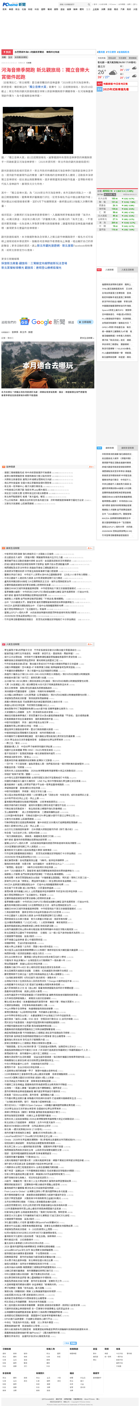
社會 (24, 9)
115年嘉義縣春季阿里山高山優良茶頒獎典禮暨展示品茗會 (32, 1209)
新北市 (23, 332)
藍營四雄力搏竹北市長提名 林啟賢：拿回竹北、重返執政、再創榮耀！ (39, 653)
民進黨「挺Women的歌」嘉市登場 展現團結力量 (29, 1095)
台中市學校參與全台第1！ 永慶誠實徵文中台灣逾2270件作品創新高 (37, 1015)
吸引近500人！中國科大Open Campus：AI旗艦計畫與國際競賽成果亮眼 (39, 1105)
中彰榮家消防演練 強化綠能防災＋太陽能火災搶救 (28, 554)
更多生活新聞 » (87, 338)
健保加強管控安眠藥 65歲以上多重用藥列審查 (27, 1115)
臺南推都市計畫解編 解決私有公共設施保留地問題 (28, 1188)
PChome (112, 4)
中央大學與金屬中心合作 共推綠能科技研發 (26, 1064)
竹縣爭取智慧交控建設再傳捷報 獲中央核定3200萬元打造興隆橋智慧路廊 (41, 822)
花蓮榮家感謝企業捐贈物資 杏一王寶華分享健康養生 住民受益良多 (37, 1309)
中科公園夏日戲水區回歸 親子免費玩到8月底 (27, 1274)
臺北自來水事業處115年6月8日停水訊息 (24, 1243)
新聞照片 (40, 1373)
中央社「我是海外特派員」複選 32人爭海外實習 (28, 1322)
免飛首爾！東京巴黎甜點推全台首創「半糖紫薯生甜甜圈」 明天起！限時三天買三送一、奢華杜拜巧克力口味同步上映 (61, 878)
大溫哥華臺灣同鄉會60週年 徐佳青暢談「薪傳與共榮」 (31, 1284)
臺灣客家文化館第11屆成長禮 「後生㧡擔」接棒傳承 (30, 1236)
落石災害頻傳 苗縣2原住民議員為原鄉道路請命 (28, 688)
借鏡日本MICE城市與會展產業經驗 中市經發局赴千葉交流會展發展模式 (40, 588)
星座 (62, 9)
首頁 (4, 9)
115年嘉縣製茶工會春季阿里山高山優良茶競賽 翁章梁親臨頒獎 (36, 1074)
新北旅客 (68, 245)
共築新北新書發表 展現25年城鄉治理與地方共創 (27, 479)
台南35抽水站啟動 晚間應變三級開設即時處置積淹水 (30, 1267)
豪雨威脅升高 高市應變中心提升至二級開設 (26, 1053)
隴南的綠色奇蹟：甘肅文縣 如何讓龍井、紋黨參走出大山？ (34, 864)
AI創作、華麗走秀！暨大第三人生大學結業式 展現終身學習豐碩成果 (37, 1181)
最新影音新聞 (127, 448)
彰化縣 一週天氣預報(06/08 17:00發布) (23, 1129)
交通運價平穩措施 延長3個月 (19, 936)
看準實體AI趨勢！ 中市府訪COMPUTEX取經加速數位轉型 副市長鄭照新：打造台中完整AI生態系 (51, 592)
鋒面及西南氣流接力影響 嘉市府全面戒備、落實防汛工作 (33, 1281)
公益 (82, 1384)
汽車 (122, 9)
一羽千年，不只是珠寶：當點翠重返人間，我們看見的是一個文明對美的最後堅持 (44, 764)
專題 (11, 9)
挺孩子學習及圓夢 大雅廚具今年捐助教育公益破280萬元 (32, 1198)
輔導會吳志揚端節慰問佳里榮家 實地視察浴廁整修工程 (31, 660)
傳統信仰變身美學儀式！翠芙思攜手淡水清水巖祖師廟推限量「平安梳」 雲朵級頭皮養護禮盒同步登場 (54, 715)
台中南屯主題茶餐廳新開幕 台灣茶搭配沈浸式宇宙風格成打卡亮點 (36, 778)
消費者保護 (67, 1399)
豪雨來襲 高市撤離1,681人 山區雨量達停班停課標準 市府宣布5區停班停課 (40, 891)
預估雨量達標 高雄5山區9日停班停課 (23, 964)
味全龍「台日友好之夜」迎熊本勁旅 (22, 833)
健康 (69, 9)
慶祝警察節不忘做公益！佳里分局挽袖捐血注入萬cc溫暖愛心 (34, 974)
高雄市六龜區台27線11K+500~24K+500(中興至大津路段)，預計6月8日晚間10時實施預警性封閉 (51, 674)
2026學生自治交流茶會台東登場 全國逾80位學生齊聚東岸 (32, 1109)
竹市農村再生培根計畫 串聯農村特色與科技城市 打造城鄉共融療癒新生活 (40, 1098)
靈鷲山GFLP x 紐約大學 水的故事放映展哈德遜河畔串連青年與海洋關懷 (40, 612)
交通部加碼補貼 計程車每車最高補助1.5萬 (25, 1005)
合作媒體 (121, 4)
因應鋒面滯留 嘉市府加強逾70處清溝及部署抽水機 (29, 1257)
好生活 (82, 1378)
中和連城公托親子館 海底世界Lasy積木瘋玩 (25, 490)
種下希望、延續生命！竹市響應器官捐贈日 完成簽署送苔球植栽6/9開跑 (39, 1171)
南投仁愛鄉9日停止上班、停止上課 (21, 826)
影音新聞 (7, 1373)
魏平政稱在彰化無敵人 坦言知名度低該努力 (26, 1177)
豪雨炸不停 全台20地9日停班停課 (21, 1067)
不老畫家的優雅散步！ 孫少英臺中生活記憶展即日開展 (31, 671)
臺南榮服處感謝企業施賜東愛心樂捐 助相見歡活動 (28, 926)
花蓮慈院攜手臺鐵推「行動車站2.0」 (22, 1157)
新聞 (4, 57)
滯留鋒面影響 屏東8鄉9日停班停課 (22, 788)
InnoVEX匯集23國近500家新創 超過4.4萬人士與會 (29, 1077)
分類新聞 (7, 1349)
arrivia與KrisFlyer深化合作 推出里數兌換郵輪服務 (28, 1250)
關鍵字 (96, 1373)
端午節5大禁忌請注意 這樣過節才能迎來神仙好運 (28, 1164)
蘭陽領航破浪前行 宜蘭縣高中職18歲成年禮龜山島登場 (32, 1184)
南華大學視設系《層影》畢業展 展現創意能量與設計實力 (32, 1112)
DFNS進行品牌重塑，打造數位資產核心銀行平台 (28, 1319)
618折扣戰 (103, 4)
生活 (88, 9)
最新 (4, 1354)
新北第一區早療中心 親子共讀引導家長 (23, 486)
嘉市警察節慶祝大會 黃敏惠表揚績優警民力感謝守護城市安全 (35, 1195)
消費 (103, 9)
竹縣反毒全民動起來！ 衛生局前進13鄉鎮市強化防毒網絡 (33, 809)
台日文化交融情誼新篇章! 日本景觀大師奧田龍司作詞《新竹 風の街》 (39, 829)
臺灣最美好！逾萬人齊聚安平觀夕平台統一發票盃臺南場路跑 (34, 784)
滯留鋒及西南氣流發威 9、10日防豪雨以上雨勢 (28, 1229)
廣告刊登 (59, 1399)
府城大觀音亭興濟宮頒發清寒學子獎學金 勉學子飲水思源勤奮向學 (36, 564)
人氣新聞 (105, 269)
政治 (17, 9)
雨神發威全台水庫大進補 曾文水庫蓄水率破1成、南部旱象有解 (35, 919)
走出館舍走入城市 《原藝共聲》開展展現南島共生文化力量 (33, 557)
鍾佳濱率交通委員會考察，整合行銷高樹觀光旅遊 (28, 729)
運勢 (56, 9)
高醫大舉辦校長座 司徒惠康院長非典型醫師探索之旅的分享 (33, 702)
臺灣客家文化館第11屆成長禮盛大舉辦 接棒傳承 (27, 850)
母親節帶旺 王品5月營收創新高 (20, 943)
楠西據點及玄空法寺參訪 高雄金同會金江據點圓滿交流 (31, 568)
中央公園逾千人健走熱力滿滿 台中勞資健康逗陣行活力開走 (33, 578)
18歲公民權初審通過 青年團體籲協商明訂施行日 (28, 1271)
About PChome (89, 1399)
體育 (82, 9)
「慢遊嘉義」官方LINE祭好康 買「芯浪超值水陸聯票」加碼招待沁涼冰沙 (40, 1046)
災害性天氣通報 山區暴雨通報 (19, 503)
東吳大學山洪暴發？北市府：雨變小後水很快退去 (28, 946)
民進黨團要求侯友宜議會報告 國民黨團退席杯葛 (28, 719)
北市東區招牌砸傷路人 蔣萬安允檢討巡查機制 (27, 998)
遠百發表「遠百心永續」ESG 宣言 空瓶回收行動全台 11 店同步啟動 (38, 1019)
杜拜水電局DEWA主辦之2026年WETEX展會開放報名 (30, 1233)
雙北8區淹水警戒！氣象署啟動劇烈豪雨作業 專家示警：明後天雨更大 (39, 1002)
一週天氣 (119, 1357)
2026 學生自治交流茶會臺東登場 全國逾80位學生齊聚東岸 (33, 740)
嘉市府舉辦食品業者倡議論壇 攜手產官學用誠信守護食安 (32, 1091)
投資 (71, 1384)
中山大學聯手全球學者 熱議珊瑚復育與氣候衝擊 (28, 1009)
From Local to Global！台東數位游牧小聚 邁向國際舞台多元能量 (35, 1191)
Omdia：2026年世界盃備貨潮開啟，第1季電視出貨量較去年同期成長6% (39, 1140)
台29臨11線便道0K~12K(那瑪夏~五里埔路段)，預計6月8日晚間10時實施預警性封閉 (45, 695)
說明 (129, 4)
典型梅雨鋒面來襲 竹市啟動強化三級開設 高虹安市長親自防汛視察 (37, 1033)
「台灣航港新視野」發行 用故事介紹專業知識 (27, 1102)
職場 (50, 9)
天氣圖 (118, 1366)
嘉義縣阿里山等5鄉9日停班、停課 (21, 726)
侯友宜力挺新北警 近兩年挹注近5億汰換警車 (26, 493)
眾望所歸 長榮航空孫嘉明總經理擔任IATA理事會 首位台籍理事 (34, 1036)
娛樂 (75, 9)
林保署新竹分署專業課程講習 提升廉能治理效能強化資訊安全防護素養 (39, 736)
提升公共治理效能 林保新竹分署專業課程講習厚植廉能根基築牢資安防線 (40, 657)
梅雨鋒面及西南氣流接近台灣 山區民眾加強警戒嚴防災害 (33, 1150)
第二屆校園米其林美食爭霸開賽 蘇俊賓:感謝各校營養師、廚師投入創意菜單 (42, 1305)
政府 (129, 9)
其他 (25, 1381)
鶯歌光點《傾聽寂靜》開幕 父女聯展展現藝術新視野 (30, 1291)
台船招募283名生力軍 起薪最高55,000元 (24, 1295)
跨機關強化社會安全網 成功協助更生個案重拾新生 (28, 1060)
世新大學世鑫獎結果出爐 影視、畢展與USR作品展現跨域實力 (34, 1174)
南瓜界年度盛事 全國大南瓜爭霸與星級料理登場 (27, 483)
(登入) (135, 4)
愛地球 (82, 1387)
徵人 (98, 1399)
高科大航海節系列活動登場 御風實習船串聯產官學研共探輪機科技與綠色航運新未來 (46, 1329)
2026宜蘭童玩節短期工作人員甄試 (21, 846)
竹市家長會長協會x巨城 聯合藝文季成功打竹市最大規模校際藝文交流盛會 (41, 664)
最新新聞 (105, 448)
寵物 (25, 1354)
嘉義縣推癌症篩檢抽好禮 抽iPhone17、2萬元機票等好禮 (32, 1333)
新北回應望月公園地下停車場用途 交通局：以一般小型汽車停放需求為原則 (42, 933)
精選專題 (73, 1354)
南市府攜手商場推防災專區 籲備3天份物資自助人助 (30, 1133)
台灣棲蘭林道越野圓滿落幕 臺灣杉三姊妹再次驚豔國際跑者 (33, 1312)
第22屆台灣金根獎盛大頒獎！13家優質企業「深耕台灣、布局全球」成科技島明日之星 (46, 795)
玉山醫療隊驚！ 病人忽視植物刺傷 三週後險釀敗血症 (31, 812)
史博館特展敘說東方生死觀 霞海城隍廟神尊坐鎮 (27, 1026)
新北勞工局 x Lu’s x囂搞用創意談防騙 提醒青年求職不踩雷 (33, 1146)
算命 (94, 1354)
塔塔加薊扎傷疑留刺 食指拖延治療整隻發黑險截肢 (29, 1143)
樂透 (106, 1354)
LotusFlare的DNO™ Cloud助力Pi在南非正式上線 (28, 1136)
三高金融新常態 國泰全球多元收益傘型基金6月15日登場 (32, 912)
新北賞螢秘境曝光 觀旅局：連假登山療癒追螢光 (31, 267)
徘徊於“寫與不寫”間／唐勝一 (18, 774)
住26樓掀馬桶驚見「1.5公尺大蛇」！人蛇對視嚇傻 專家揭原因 (35, 922)
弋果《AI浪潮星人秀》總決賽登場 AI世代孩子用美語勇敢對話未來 (36, 684)
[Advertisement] (48, 425)
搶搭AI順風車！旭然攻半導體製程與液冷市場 (26, 1264)
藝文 (82, 1381)
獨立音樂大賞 (37, 86)
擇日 (94, 1360)
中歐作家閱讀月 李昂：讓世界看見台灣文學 (26, 722)
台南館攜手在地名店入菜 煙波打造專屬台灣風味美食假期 (32, 984)
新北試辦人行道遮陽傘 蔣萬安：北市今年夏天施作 (29, 1122)
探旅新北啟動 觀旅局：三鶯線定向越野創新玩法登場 (34, 263)
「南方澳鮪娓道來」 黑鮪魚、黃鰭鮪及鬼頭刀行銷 (28, 836)
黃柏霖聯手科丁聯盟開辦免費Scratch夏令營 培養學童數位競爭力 (36, 709)
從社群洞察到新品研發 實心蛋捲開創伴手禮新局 (27, 1277)
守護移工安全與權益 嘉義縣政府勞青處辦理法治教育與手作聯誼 (35, 1084)
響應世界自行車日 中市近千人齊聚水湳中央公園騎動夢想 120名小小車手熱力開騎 (45, 574)
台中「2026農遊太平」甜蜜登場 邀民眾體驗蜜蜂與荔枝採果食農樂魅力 (39, 602)
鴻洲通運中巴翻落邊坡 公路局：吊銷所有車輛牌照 (29, 691)
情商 (25, 1357)
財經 (30, 9)
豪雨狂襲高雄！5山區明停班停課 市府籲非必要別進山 (31, 1012)
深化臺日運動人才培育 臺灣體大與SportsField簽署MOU (31, 1222)
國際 (43, 9)
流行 (25, 1366)
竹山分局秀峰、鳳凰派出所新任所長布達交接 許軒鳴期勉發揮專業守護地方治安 (44, 500)
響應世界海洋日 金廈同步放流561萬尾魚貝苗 (27, 1336)
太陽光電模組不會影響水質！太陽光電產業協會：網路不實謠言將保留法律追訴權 (44, 1160)
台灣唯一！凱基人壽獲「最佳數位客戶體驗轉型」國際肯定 (33, 1088)
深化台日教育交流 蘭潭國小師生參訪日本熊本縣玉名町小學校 (35, 957)
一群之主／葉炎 (12, 743)
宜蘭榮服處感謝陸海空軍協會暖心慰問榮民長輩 (27, 585)
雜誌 (116, 9)
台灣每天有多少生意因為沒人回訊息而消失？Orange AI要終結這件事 (38, 981)
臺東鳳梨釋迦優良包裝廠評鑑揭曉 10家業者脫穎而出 (31, 802)
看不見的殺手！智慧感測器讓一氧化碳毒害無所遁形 (29, 753)
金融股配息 (123, 52)
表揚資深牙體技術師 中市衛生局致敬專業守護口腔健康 (31, 571)
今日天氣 (102, 58)
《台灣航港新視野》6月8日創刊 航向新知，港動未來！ (31, 978)
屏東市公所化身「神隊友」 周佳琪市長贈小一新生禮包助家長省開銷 (37, 881)
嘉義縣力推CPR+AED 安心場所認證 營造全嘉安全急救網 (32, 967)
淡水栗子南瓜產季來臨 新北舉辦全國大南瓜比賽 (28, 1260)
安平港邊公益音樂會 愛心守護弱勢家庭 (23, 940)
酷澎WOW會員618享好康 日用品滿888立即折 (27, 1126)
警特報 (129, 1354)
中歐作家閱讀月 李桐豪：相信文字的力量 (25, 791)
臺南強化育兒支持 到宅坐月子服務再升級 (24, 1040)
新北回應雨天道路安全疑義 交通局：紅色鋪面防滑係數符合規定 (36, 971)
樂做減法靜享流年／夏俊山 (17, 757)
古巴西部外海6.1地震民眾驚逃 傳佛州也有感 (37, 52)
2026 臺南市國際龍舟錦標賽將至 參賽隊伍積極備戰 (29, 1246)
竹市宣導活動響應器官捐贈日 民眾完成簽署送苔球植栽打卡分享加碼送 (40, 619)
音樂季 (15, 332)
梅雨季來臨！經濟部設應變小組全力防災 (24, 953)
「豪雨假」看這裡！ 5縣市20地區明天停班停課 (28, 867)
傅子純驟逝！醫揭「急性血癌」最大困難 (24, 1288)
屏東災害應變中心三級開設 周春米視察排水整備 (27, 1043)
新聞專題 (74, 1349)
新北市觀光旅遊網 (48, 245)
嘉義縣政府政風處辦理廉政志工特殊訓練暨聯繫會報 (29, 1029)
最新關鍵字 (97, 1378)
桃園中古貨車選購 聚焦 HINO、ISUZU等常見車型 (28, 750)
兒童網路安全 (77, 1399)
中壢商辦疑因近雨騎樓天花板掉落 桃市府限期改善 (29, 733)
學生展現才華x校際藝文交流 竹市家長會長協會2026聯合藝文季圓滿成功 (40, 650)
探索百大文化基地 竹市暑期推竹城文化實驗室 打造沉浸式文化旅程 (37, 1215)
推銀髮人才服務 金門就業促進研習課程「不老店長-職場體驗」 (34, 599)
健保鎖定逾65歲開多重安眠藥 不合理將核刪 (26, 1253)
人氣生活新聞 (127, 270)
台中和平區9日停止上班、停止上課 (21, 798)
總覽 (71, 1378)
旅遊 (110, 9)
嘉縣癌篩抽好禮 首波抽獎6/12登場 (22, 1326)
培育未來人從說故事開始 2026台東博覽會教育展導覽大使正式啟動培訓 (39, 771)
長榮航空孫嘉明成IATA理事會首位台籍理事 (25, 1298)
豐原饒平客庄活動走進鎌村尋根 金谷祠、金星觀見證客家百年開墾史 (37, 561)
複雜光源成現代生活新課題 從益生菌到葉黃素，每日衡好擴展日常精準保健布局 (44, 1057)
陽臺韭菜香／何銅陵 (14, 767)
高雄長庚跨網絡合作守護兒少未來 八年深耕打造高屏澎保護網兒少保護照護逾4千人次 (46, 1050)
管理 (71, 1387)
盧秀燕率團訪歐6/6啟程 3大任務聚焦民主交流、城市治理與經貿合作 (37, 581)
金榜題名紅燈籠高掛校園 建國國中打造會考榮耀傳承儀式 (33, 1315)
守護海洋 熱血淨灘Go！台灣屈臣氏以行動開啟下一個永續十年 (34, 960)
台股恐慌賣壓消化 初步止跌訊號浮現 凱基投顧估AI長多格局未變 (35, 1205)
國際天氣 (119, 1363)
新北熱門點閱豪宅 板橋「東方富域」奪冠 (24, 497)
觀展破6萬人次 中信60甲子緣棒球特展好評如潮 (28, 746)
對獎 (107, 1349)
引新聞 (28, 63)
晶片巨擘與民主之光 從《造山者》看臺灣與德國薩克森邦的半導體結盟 (38, 988)
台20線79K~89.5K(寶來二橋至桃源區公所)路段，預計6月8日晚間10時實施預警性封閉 (46, 681)
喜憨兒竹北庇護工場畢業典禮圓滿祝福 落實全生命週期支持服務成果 (38, 1226)
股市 (95, 4)
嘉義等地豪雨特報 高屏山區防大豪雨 (23, 991)
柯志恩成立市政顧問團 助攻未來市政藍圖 (25, 1302)
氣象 (118, 1349)
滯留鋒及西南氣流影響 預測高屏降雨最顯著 (26, 698)
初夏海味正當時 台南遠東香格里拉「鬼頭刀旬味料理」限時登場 (35, 1212)
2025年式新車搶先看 (116, 89)
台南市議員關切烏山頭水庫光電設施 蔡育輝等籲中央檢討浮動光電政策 (38, 929)
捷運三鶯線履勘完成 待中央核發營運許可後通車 (27, 472)
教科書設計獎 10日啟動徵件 (18, 1240)
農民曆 (101, 52)
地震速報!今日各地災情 (115, 83)
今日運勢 (111, 52)
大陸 (135, 9)
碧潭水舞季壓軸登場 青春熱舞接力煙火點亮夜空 (27, 476)
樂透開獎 (133, 58)
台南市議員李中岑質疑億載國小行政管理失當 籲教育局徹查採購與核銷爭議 (41, 995)
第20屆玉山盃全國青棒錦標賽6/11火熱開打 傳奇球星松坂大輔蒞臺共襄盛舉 (41, 950)
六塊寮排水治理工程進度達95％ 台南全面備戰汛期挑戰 (31, 1167)
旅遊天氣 (119, 1360)
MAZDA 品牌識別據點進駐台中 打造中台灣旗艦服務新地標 (33, 606)
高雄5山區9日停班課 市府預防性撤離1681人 (26, 705)
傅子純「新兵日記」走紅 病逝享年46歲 (120, 340)
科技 (37, 9)
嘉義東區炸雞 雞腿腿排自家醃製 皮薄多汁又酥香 (28, 760)
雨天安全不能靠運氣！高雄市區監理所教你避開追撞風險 (31, 1022)
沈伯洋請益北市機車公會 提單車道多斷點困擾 (27, 1081)
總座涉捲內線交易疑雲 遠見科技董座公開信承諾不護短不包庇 (35, 805)
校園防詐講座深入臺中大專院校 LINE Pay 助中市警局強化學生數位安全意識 (42, 781)
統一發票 (108, 1357)
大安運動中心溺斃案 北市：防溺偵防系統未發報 (28, 712)
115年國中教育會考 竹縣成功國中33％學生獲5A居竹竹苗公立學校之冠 (39, 815)
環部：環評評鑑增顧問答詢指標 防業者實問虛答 (27, 1153)
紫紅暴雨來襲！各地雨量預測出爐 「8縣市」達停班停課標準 (34, 860)
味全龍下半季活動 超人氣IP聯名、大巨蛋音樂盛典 (28, 888)
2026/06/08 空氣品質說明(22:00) (117, 531)
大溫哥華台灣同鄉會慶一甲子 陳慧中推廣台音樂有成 (30, 1071)
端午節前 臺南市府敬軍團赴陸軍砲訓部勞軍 (25, 595)
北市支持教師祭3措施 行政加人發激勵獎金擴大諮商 (30, 1202)
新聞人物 (51, 1349)
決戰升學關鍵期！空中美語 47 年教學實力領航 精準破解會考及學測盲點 (39, 667)
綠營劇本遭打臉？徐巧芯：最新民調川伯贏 (25, 678)
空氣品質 (112, 58)
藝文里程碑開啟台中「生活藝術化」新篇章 (25, 609)
